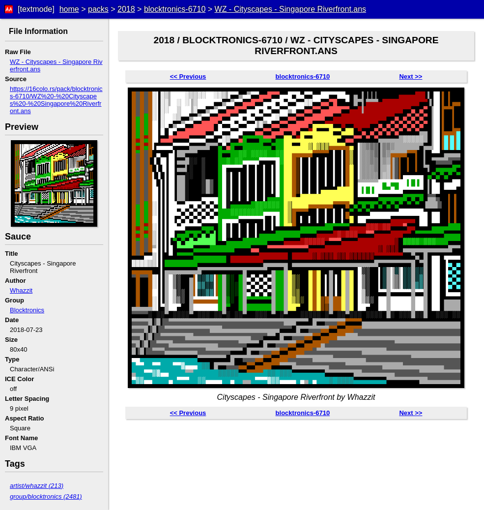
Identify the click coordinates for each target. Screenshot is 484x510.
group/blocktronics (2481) (46, 496)
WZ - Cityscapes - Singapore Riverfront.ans (291, 9)
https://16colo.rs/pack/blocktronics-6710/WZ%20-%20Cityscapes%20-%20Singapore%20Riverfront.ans (56, 100)
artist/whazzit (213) (36, 485)
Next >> (410, 76)
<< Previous (188, 76)
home (69, 9)
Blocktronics (27, 310)
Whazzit (21, 290)
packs (98, 9)
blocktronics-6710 (174, 9)
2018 (126, 9)
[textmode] (36, 9)
